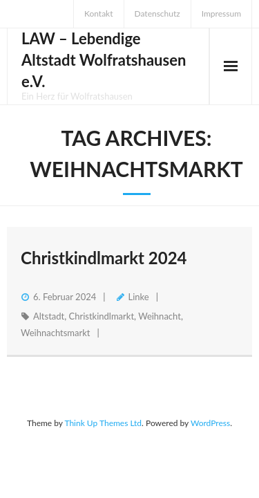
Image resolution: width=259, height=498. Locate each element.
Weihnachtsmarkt (55, 332)
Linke (138, 296)
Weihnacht (159, 316)
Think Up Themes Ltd (103, 423)
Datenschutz (157, 13)
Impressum (221, 13)
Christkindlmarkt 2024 (103, 258)
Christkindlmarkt (101, 316)
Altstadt (48, 316)
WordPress (210, 423)
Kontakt (98, 13)
